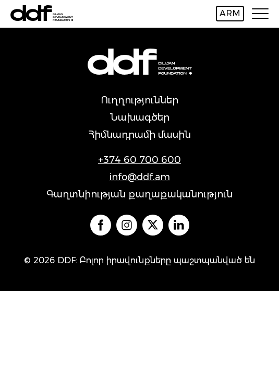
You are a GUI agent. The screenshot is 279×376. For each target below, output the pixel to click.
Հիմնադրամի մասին (139, 134)
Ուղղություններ (139, 100)
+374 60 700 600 (139, 160)
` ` (100, 225)
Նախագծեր (139, 117)
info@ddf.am (140, 177)
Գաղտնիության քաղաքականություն (139, 194)
